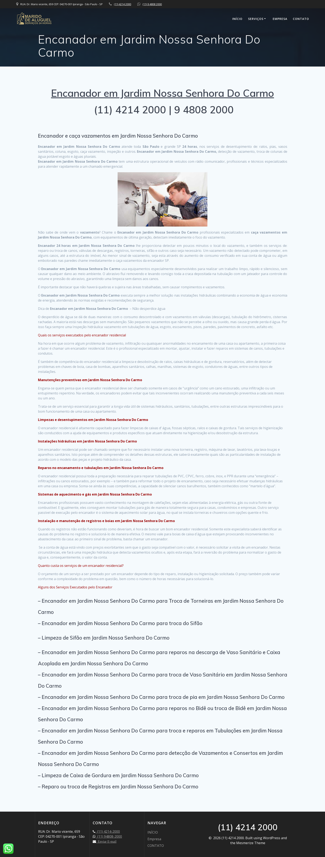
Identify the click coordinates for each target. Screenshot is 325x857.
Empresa (280, 19)
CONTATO (301, 19)
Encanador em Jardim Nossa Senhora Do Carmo (162, 93)
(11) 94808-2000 (109, 836)
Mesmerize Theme (250, 843)
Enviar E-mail (106, 841)
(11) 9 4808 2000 (152, 4)
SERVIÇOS (255, 19)
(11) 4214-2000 (107, 831)
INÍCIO (237, 19)
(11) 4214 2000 (122, 4)
